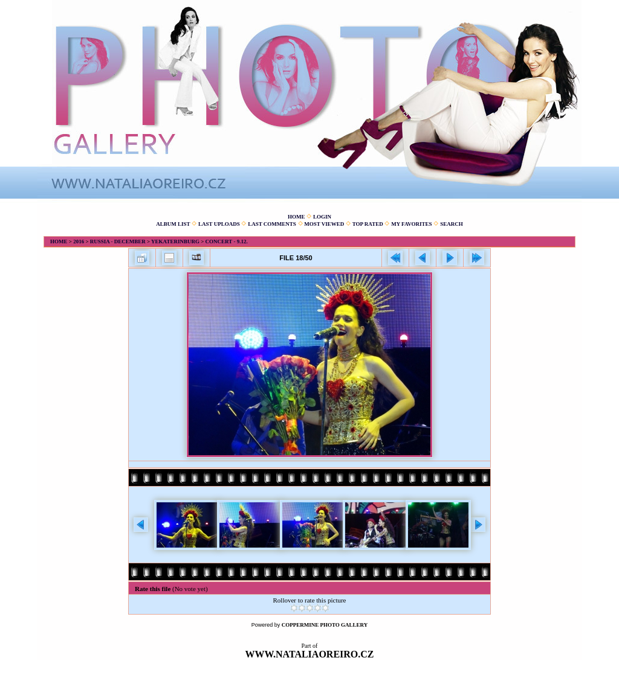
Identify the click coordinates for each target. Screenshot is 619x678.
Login (322, 217)
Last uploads (219, 224)
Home (296, 217)
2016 (78, 241)
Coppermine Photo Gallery (325, 625)
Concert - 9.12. (227, 241)
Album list (173, 224)
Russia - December (118, 241)
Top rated (367, 224)
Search (451, 224)
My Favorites (411, 224)
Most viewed (324, 224)
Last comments (272, 224)
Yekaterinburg (175, 241)
